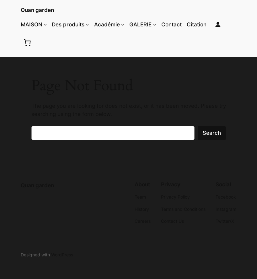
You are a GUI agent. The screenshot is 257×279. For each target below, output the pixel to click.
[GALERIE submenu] (154, 24)
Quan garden (37, 10)
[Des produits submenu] (87, 24)
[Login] (218, 24)
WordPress (62, 254)
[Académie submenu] (122, 24)
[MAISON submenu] (45, 24)
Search (212, 133)
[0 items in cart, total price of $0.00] (27, 42)
